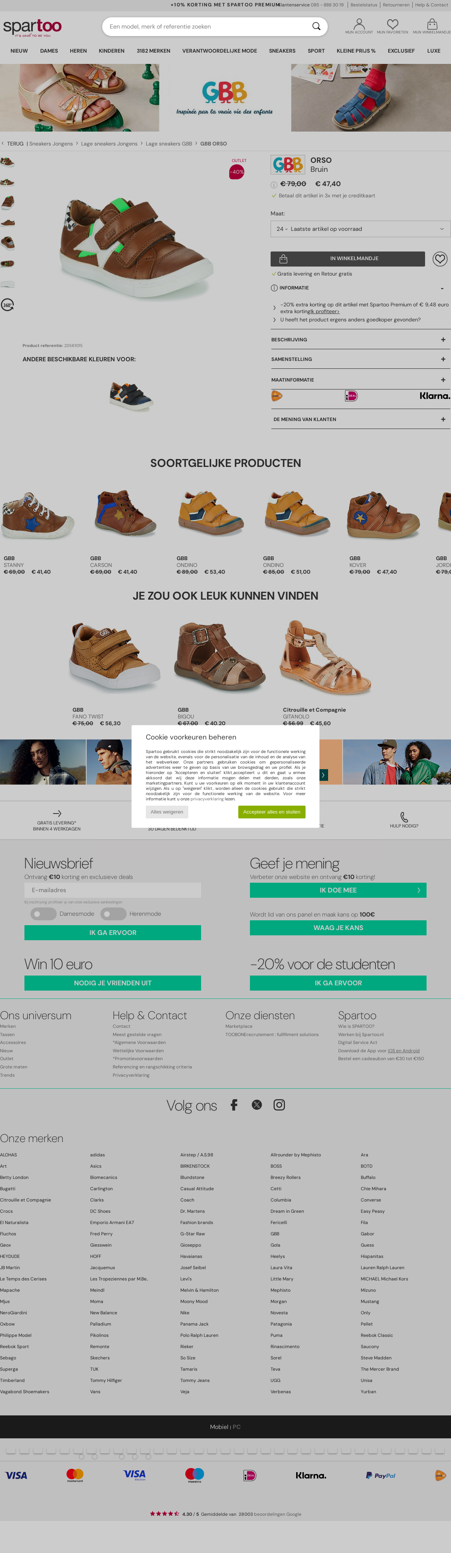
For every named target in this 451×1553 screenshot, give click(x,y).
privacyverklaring (207, 798)
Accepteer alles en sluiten (271, 812)
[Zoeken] (316, 26)
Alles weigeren (167, 812)
